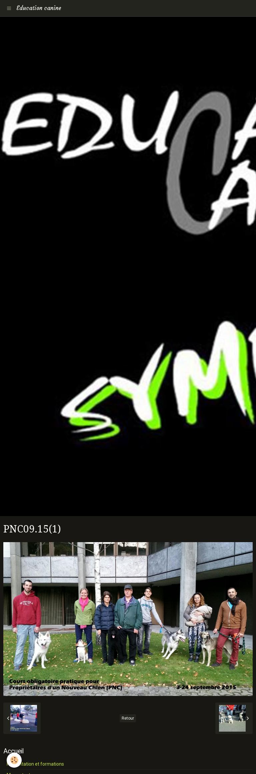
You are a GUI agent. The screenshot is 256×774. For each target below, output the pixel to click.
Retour (128, 718)
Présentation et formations (35, 764)
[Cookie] (14, 760)
